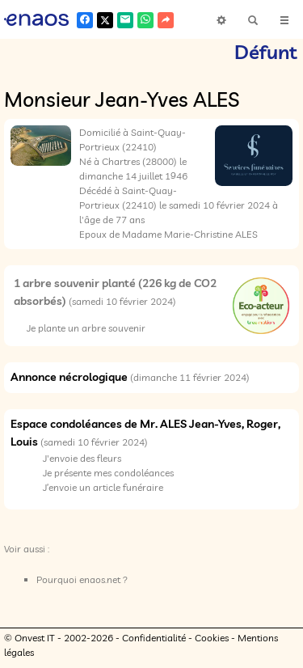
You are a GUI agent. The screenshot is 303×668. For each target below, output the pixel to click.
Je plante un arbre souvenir (86, 328)
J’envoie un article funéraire (103, 487)
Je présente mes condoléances (108, 473)
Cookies (212, 638)
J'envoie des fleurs (82, 458)
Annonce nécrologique (69, 377)
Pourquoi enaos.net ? (82, 579)
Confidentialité (154, 638)
